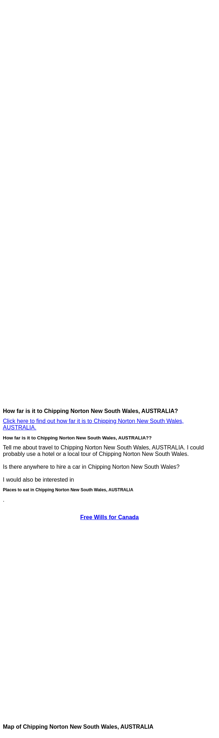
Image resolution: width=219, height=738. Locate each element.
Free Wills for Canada (109, 517)
